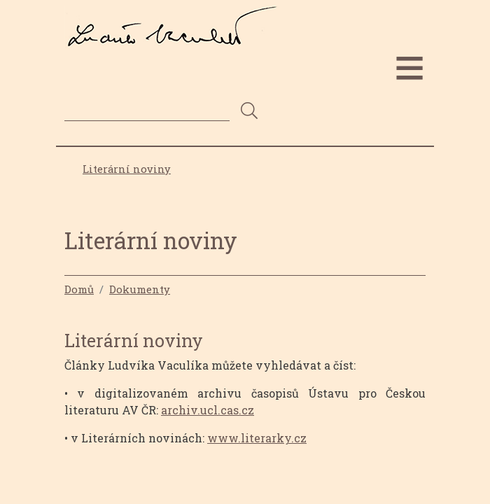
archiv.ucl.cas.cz (207, 409)
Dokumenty (139, 289)
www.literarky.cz (257, 437)
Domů (79, 289)
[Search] (147, 110)
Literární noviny (127, 169)
